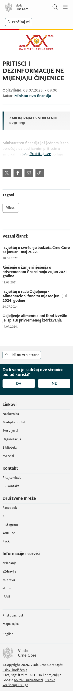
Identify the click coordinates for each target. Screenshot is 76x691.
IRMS (6, 597)
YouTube (9, 533)
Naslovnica (11, 414)
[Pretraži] (55, 7)
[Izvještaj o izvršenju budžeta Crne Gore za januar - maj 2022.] (36, 250)
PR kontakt (11, 486)
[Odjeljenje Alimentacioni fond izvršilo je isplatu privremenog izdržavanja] (36, 318)
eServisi (8, 456)
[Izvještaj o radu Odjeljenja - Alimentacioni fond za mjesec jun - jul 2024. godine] (36, 296)
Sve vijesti (10, 431)
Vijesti (10, 208)
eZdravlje (9, 571)
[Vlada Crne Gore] (28, 7)
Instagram (10, 524)
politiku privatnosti (28, 680)
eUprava (9, 580)
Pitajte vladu (12, 478)
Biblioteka (10, 447)
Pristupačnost (13, 615)
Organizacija (12, 439)
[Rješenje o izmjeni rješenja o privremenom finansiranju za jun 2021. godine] (36, 272)
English (8, 634)
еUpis (7, 588)
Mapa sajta (11, 624)
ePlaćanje (9, 563)
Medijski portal (14, 422)
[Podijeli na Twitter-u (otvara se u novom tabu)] (7, 173)
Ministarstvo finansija (32, 96)
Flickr (7, 541)
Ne (54, 383)
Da (18, 383)
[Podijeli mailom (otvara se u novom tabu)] (28, 173)
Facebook (10, 508)
